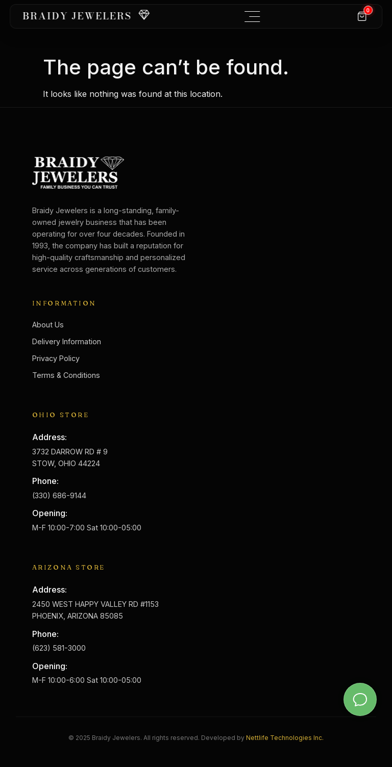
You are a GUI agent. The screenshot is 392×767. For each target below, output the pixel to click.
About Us (48, 324)
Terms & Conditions (66, 375)
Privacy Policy (56, 358)
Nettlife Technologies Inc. (285, 738)
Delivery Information (66, 341)
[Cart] (362, 16)
